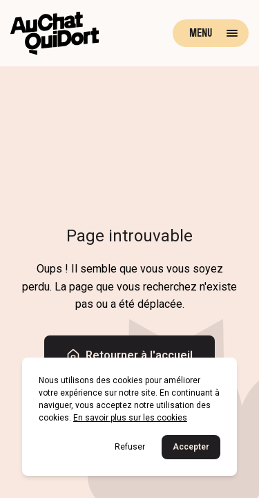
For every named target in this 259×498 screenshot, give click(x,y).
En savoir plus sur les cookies (130, 418)
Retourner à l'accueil (129, 355)
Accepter (191, 447)
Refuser (130, 447)
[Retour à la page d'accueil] (54, 33)
